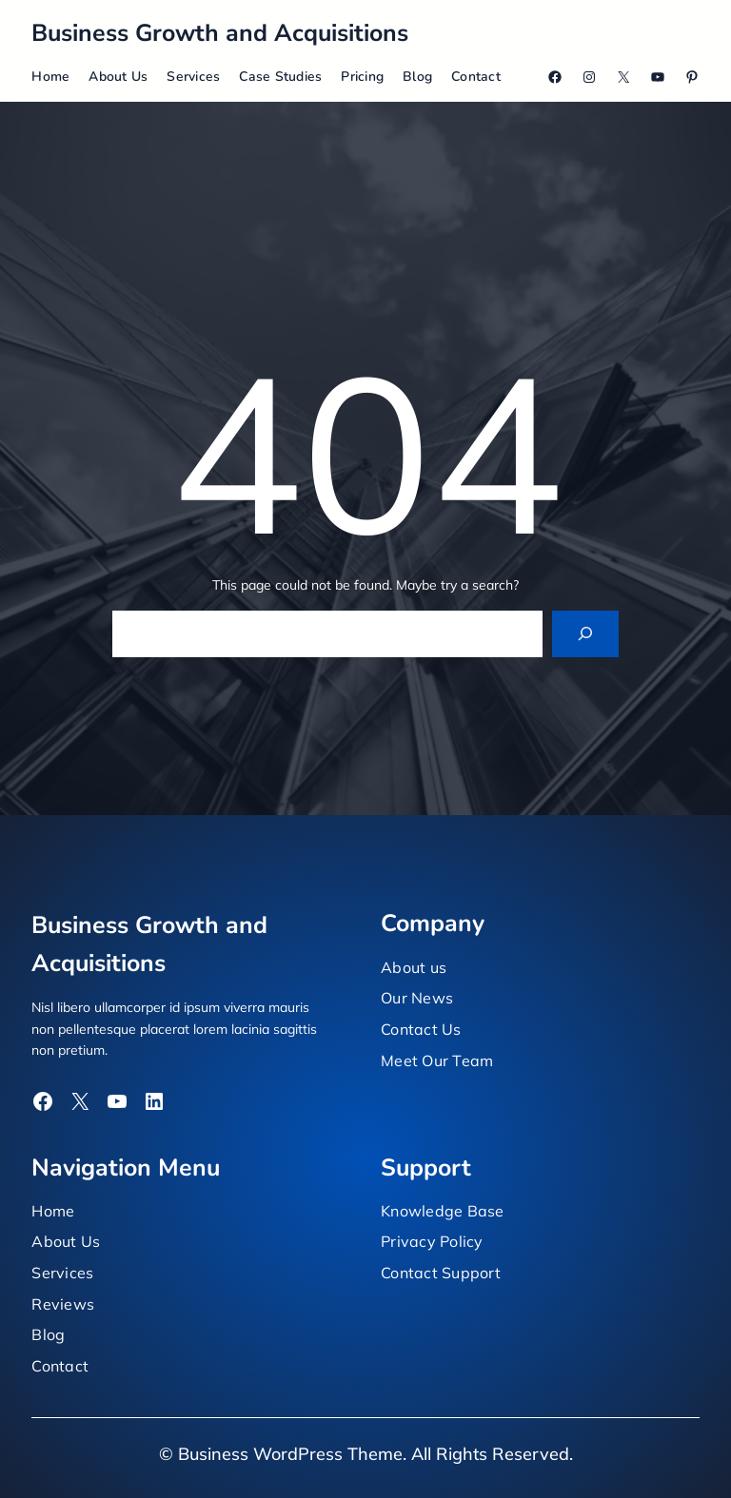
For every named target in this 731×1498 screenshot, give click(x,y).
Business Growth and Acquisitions (219, 33)
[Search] (586, 634)
